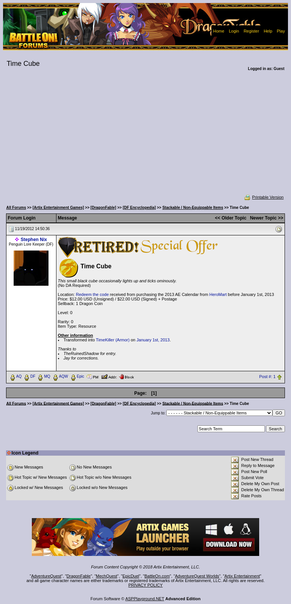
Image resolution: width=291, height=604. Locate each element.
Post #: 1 (267, 376)
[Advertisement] (146, 138)
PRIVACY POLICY (145, 585)
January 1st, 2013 (152, 340)
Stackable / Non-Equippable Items (192, 207)
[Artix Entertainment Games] (58, 207)
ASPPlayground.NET (144, 598)
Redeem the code (92, 294)
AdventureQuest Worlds (197, 576)
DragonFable (79, 576)
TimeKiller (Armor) (113, 340)
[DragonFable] (103, 207)
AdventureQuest (46, 576)
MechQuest (106, 576)
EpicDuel (130, 576)
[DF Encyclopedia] (139, 207)
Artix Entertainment (242, 576)
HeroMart (218, 294)
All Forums (16, 207)
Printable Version (263, 197)
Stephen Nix (34, 239)
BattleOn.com (157, 576)
